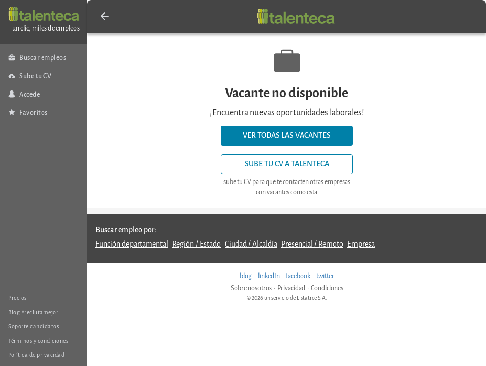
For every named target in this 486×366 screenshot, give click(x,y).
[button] (104, 16)
